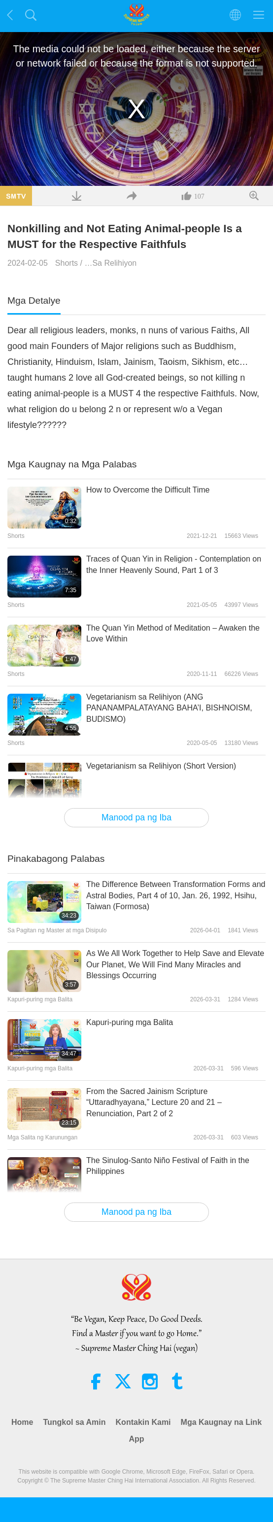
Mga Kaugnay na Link (221, 1422)
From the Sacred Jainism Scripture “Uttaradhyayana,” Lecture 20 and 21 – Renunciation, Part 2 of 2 (154, 1102)
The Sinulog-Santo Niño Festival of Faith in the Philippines (167, 1165)
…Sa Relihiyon (110, 263)
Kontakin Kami (143, 1422)
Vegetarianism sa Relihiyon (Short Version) (161, 766)
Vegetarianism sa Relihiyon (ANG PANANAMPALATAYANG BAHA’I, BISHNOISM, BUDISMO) (169, 708)
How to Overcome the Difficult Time (147, 490)
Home (22, 1422)
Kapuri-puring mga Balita (129, 1022)
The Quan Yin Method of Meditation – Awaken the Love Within (173, 633)
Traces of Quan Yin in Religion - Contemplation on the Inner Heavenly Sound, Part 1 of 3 (173, 564)
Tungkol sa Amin (74, 1422)
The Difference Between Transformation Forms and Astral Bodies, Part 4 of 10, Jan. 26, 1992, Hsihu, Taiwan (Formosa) (175, 895)
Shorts (66, 263)
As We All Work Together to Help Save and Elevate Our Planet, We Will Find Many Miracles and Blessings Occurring (175, 964)
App (136, 1439)
